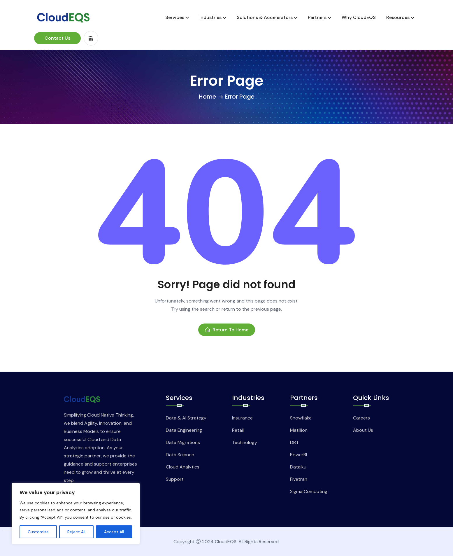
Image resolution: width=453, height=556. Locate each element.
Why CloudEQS (359, 17)
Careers (361, 418)
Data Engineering (184, 430)
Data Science (180, 455)
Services (174, 17)
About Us (363, 430)
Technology (244, 442)
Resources (398, 17)
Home (207, 96)
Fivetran (298, 479)
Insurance (242, 418)
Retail (238, 430)
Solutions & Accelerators (265, 17)
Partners (317, 17)
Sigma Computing (308, 491)
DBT (294, 442)
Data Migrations (183, 442)
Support (175, 479)
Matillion (299, 430)
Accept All (114, 531)
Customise (38, 531)
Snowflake (301, 418)
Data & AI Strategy (186, 418)
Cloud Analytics (182, 467)
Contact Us (57, 38)
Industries (210, 17)
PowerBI (298, 455)
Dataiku (298, 467)
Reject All (76, 531)
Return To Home (226, 330)
